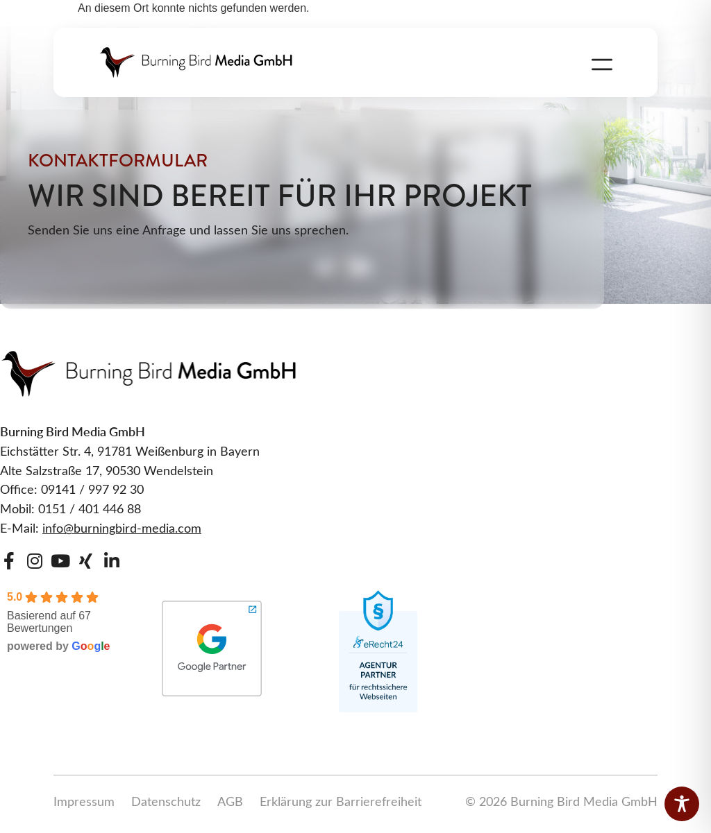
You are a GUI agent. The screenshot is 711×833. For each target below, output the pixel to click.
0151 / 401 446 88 (89, 508)
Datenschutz (166, 801)
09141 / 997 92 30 (92, 489)
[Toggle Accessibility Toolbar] (682, 804)
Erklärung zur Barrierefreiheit (340, 801)
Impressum (84, 801)
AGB (230, 801)
